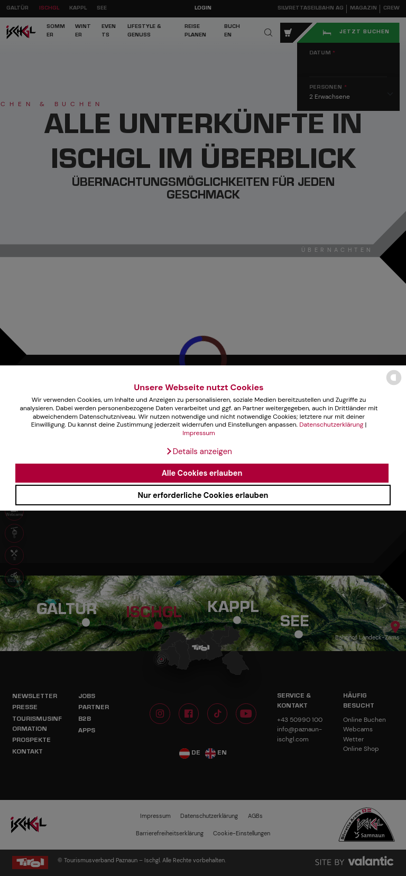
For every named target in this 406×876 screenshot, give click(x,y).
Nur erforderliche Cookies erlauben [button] (202, 495)
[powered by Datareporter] (393, 384)
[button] (198, 451)
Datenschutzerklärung (331, 424)
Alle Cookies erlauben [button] (202, 473)
